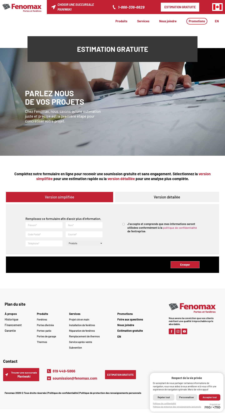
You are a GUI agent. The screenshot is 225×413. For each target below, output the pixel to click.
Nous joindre (168, 21)
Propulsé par (212, 405)
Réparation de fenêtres (82, 332)
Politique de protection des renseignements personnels (110, 396)
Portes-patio (44, 332)
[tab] (59, 197)
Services (143, 21)
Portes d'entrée (45, 327)
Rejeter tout (163, 397)
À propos (11, 316)
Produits (121, 21)
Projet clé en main (79, 321)
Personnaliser (186, 397)
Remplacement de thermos (84, 338)
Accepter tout (209, 397)
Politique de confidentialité (63, 396)
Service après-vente (80, 344)
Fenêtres (42, 321)
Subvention (75, 349)
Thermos (42, 344)
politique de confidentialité (180, 227)
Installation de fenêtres (82, 327)
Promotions (197, 21)
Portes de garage (46, 338)
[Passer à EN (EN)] (141, 339)
